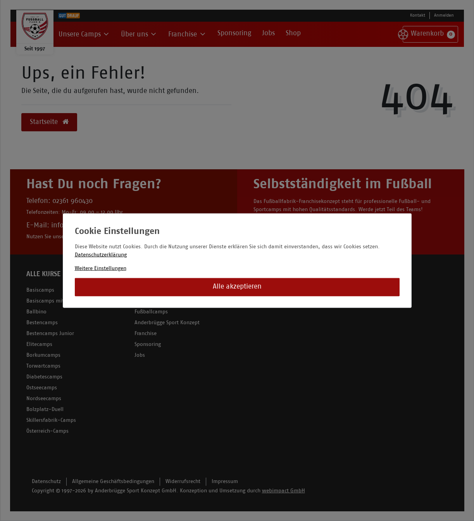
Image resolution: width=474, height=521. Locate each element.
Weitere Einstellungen (100, 268)
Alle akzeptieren (237, 287)
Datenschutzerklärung (101, 254)
